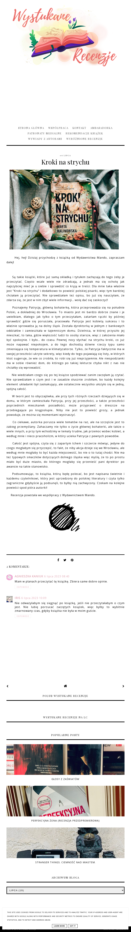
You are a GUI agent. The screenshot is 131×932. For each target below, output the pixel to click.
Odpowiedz (23, 587)
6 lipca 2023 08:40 (56, 576)
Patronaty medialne (45, 133)
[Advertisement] (65, 95)
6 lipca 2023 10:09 (34, 598)
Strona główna (31, 128)
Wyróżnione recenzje (84, 138)
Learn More (59, 926)
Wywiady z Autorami (45, 138)
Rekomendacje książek (84, 133)
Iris (17, 598)
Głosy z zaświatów (65, 779)
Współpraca (58, 128)
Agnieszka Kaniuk (29, 576)
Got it (73, 926)
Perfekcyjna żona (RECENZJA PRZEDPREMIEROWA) (65, 820)
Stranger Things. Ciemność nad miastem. (65, 862)
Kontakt (79, 128)
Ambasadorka (101, 128)
